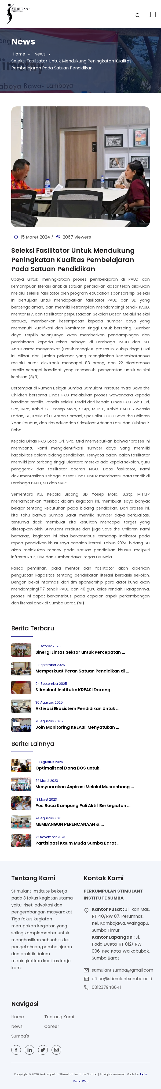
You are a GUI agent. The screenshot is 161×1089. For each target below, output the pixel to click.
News (40, 54)
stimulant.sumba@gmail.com (122, 970)
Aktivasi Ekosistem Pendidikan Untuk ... (77, 708)
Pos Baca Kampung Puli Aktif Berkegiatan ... (82, 805)
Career (51, 1026)
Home (19, 54)
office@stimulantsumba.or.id (122, 979)
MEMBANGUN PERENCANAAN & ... (69, 824)
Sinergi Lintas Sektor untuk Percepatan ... (80, 652)
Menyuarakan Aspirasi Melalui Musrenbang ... (84, 787)
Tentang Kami (59, 1017)
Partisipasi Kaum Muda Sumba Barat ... (77, 843)
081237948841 (106, 987)
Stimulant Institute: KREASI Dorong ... (75, 690)
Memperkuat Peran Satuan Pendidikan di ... (82, 671)
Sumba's (20, 1036)
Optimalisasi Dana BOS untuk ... (69, 768)
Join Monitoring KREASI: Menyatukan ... (77, 727)
